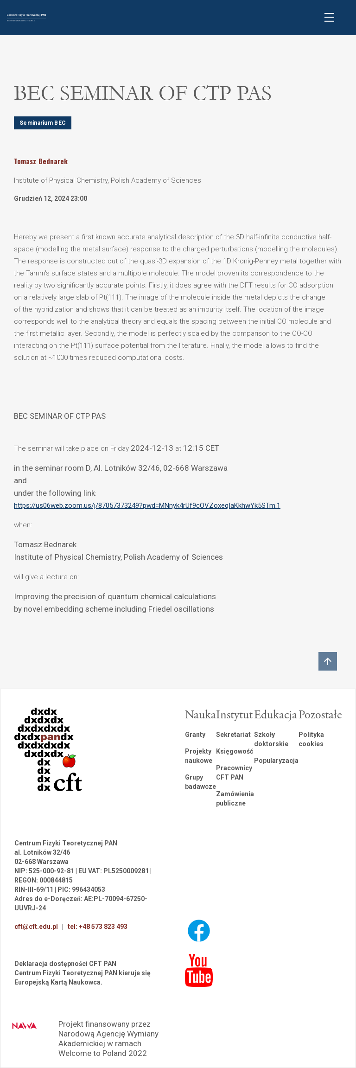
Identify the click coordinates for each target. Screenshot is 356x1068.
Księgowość (234, 751)
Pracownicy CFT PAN (234, 772)
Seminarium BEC (42, 123)
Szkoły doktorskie (271, 739)
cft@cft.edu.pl (36, 926)
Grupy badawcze (200, 782)
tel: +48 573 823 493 (97, 926)
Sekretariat (233, 734)
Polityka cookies (311, 739)
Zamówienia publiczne (235, 798)
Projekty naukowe (198, 756)
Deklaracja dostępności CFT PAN (65, 963)
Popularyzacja (276, 760)
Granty (195, 734)
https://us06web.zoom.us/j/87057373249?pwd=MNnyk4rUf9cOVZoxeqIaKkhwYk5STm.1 (147, 505)
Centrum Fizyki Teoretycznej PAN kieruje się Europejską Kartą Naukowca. (82, 977)
